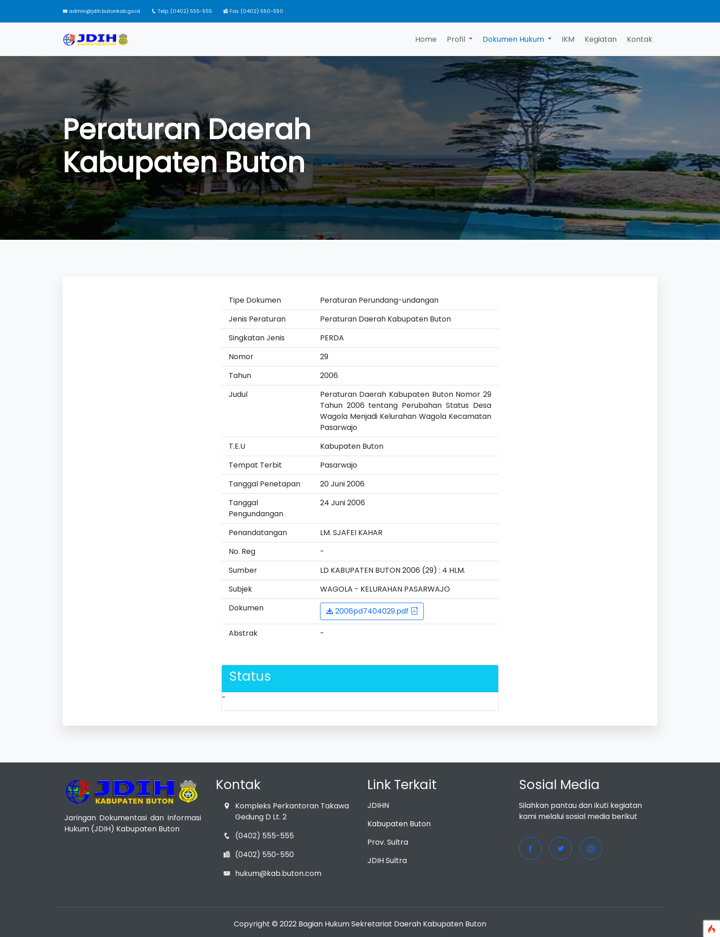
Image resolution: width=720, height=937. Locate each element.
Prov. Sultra (387, 842)
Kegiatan (601, 39)
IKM (568, 39)
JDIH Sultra (387, 860)
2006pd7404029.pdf (372, 611)
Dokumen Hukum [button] (514, 39)
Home (426, 39)
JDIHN (378, 805)
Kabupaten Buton (399, 823)
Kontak (639, 39)
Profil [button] (457, 39)
